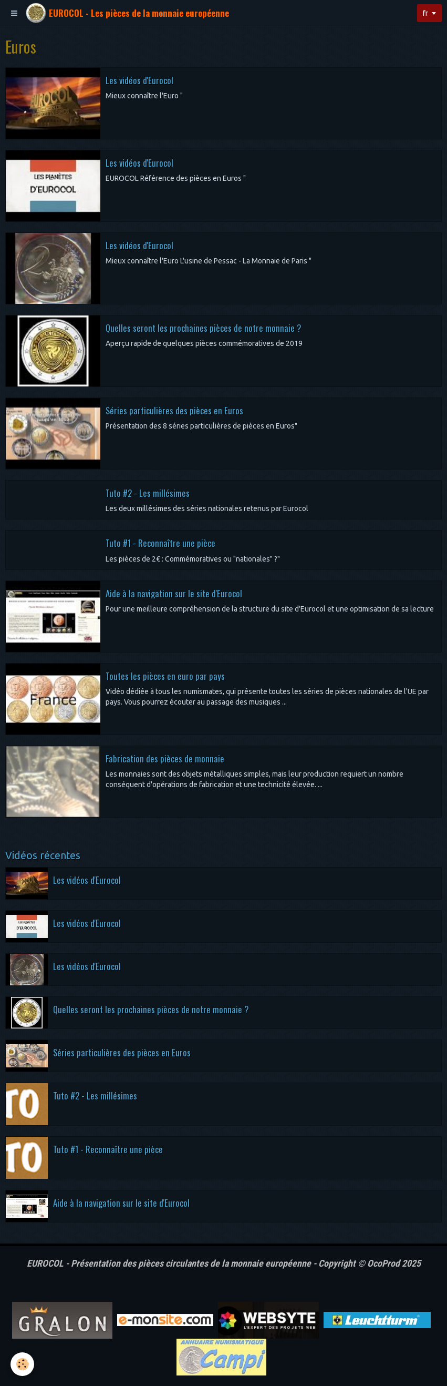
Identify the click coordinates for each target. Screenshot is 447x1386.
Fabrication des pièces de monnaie (165, 758)
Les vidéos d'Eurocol (139, 79)
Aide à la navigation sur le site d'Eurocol (174, 592)
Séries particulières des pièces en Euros (174, 409)
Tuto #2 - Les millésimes (148, 492)
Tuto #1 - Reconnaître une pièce (160, 542)
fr (425, 13)
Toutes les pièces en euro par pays (165, 675)
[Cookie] (22, 1364)
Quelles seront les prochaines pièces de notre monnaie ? (203, 327)
